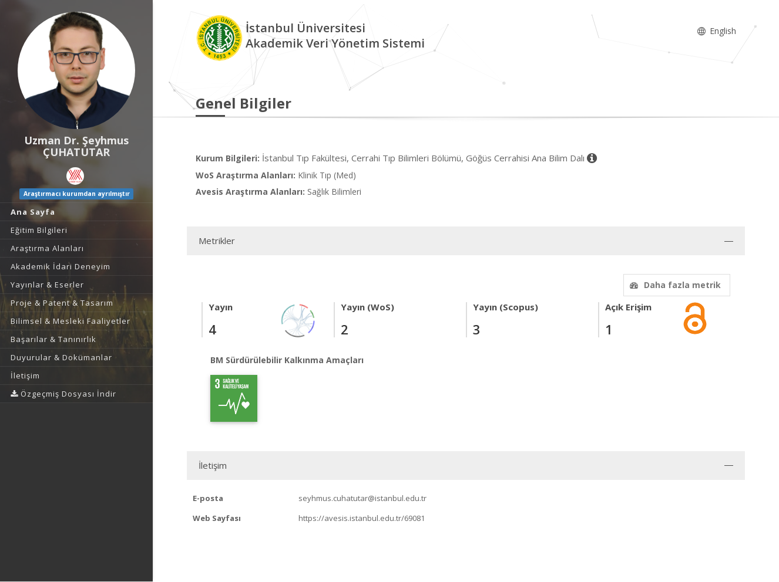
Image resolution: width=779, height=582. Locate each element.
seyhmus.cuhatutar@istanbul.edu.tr (362, 498)
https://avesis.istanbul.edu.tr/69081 (361, 518)
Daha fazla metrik (674, 284)
